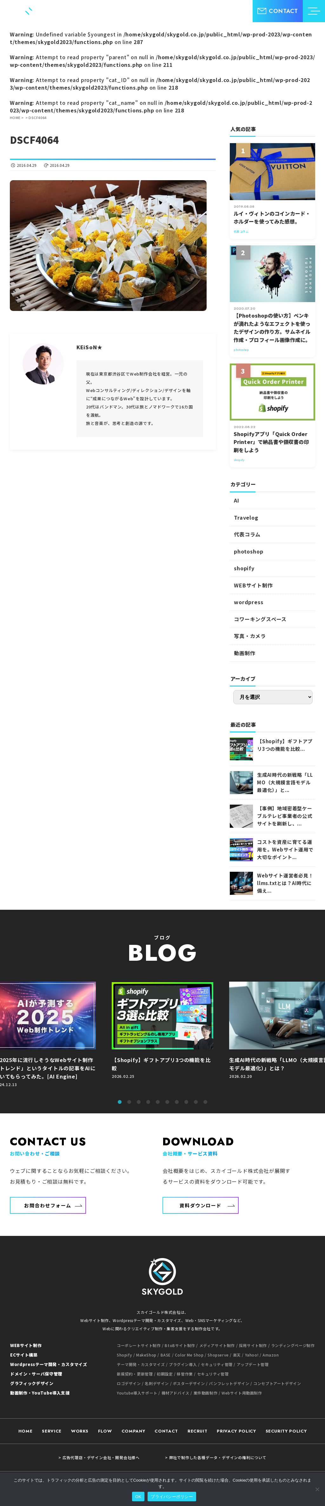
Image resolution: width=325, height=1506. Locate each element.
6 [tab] (167, 1102)
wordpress (248, 602)
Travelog (246, 517)
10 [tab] (205, 1102)
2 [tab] (129, 1102)
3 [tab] (139, 1102)
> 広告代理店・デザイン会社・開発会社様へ (99, 1457)
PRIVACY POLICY (236, 1431)
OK (138, 1496)
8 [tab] (186, 1102)
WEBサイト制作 (253, 585)
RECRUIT (198, 1431)
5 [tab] (158, 1102)
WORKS (80, 1431)
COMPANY (133, 1431)
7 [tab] (177, 1102)
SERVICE (52, 1431)
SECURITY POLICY (286, 1431)
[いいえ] (317, 1489)
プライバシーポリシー (172, 1496)
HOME (25, 1431)
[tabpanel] (162, 1037)
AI (236, 500)
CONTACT (166, 1431)
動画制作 (244, 653)
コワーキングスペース (260, 619)
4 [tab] (148, 1102)
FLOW (105, 1431)
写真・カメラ (250, 636)
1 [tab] (119, 1102)
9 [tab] (196, 1102)
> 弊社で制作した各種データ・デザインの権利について (216, 1457)
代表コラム (247, 534)
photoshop (248, 551)
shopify (244, 568)
